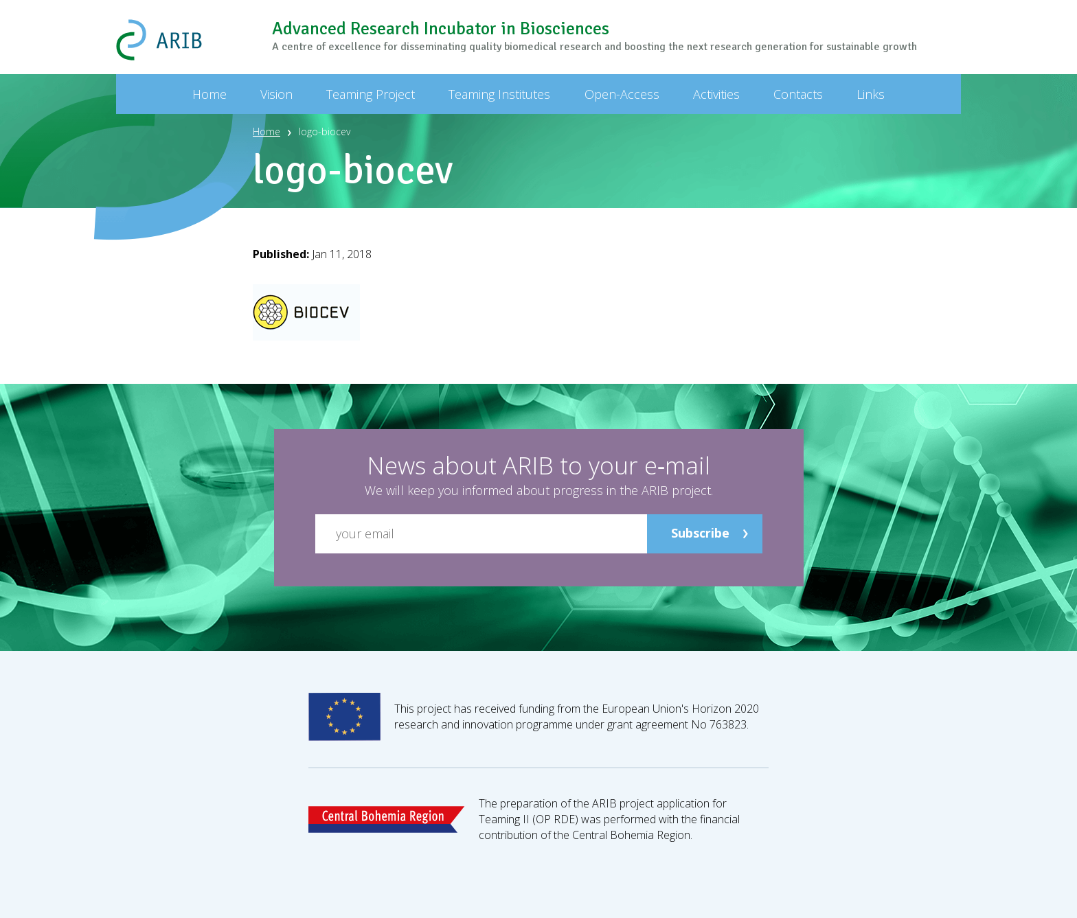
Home (266, 131)
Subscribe (700, 533)
